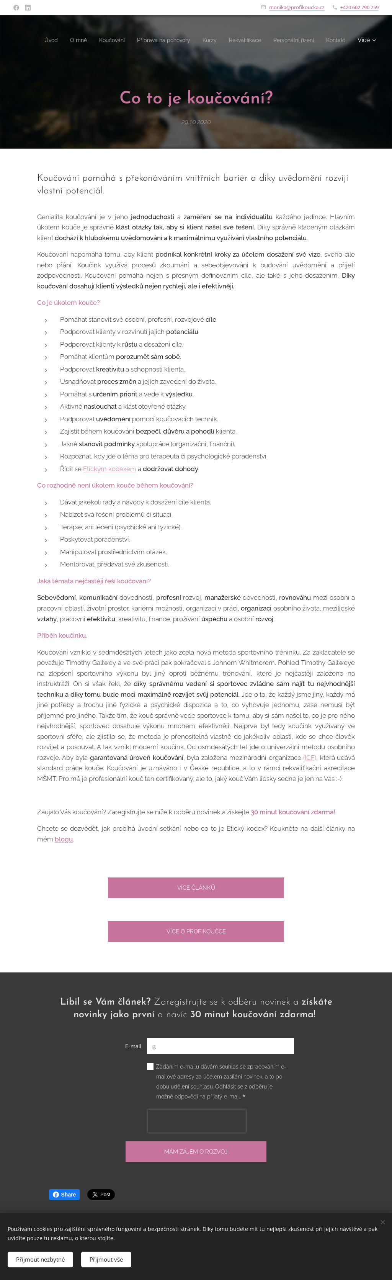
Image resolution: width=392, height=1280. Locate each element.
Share (64, 1195)
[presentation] (197, 1121)
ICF (310, 757)
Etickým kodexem (109, 469)
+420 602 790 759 (359, 7)
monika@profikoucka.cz (296, 7)
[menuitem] (57, 40)
